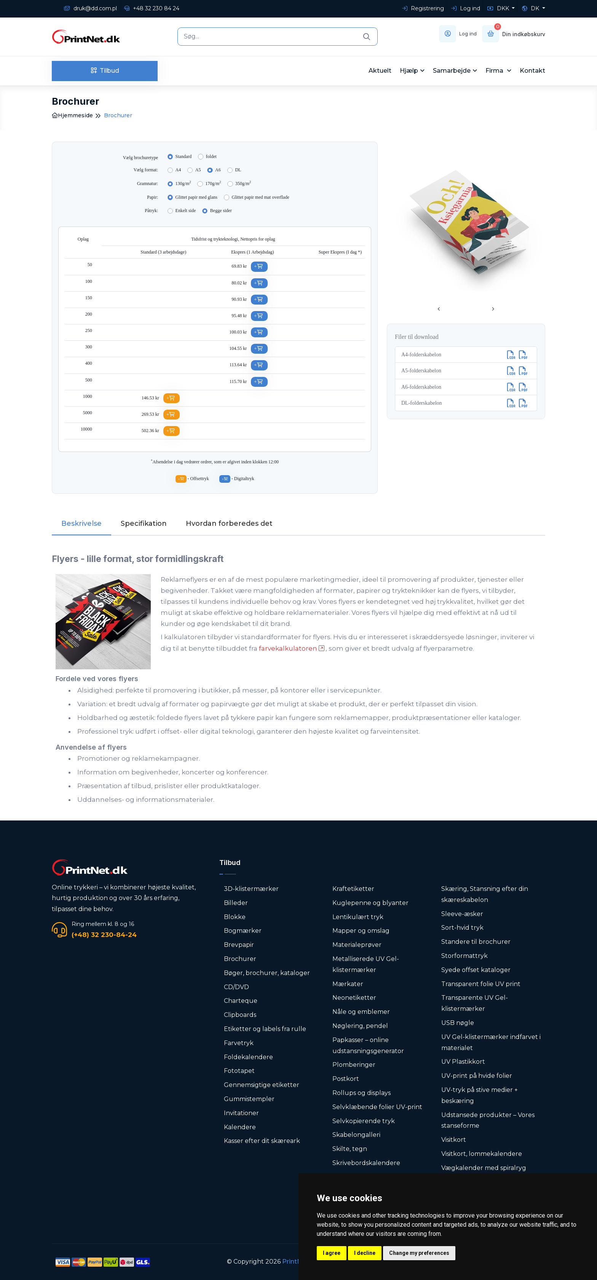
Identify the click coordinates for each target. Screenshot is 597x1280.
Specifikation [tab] (144, 523)
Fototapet (239, 1070)
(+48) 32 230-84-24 (104, 934)
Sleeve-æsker (462, 914)
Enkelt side (186, 210)
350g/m (243, 183)
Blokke (235, 917)
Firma (495, 70)
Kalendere (240, 1127)
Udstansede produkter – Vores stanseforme (488, 1120)
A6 (218, 169)
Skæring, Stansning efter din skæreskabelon (484, 894)
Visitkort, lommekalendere (481, 1153)
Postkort (345, 1078)
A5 (198, 169)
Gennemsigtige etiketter (261, 1084)
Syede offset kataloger (476, 970)
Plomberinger (353, 1064)
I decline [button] (364, 1253)
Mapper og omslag (360, 930)
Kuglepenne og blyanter (370, 903)
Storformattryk (464, 955)
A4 (178, 169)
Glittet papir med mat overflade (260, 197)
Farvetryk (239, 1043)
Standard (184, 156)
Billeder (236, 903)
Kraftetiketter (353, 888)
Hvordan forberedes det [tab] (229, 523)
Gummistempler (249, 1099)
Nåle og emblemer (361, 1011)
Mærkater (347, 984)
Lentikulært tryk (357, 917)
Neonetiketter (354, 997)
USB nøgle (457, 1022)
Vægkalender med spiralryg (483, 1167)
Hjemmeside (72, 115)
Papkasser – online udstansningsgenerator (368, 1045)
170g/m (213, 183)
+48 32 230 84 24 (151, 8)
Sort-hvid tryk (462, 927)
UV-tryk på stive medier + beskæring (479, 1095)
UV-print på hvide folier (476, 1075)
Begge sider (221, 210)
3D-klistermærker (251, 888)
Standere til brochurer (476, 941)
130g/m (183, 183)
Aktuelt (380, 70)
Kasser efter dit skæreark (262, 1140)
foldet (211, 156)
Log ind (465, 8)
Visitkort (453, 1139)
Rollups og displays (361, 1092)
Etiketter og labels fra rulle (265, 1029)
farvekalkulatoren (288, 648)
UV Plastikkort (463, 1061)
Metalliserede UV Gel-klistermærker (365, 964)
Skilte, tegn (349, 1148)
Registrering (423, 8)
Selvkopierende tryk (363, 1121)
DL (238, 169)
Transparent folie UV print (480, 984)
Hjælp (409, 70)
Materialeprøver (357, 944)
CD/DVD (236, 987)
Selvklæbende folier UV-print (377, 1107)
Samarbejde (452, 70)
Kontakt (532, 70)
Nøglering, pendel (360, 1025)
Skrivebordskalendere (366, 1163)
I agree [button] (331, 1253)
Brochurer (240, 958)
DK (531, 8)
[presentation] (439, 309)
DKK (499, 8)
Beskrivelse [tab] (81, 523)
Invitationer (241, 1113)
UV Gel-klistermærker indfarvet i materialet (491, 1042)
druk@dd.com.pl (90, 8)
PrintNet (295, 1261)
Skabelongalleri (356, 1134)
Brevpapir (239, 944)
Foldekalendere (248, 1057)
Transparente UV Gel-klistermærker (474, 1003)
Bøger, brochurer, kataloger (267, 973)
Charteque (240, 1000)
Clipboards (240, 1014)
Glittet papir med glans (196, 197)
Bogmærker (243, 930)
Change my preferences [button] (419, 1253)
